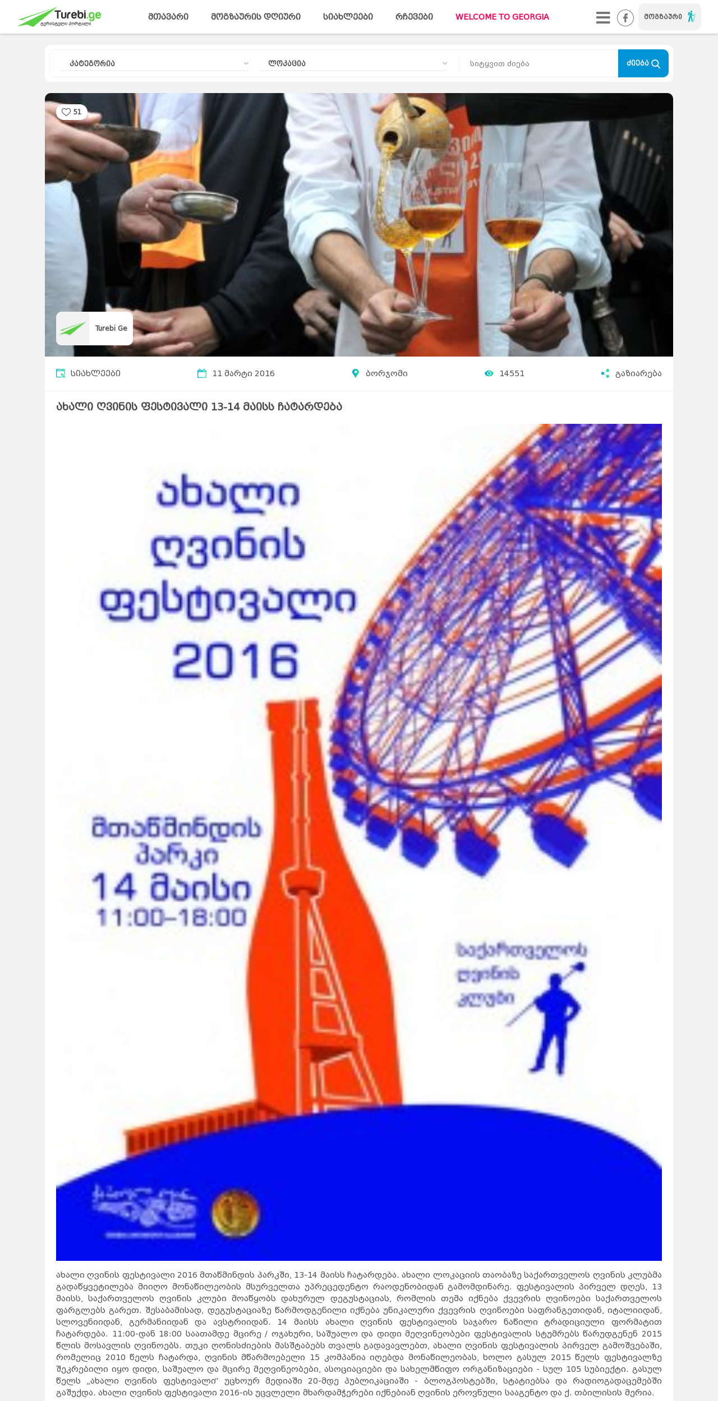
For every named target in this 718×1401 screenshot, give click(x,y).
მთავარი (168, 17)
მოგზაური (670, 16)
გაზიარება (631, 373)
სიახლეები (348, 17)
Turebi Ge (111, 328)
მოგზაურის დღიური (256, 17)
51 (77, 112)
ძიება (643, 63)
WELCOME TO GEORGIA (502, 17)
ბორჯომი (387, 373)
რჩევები (414, 17)
